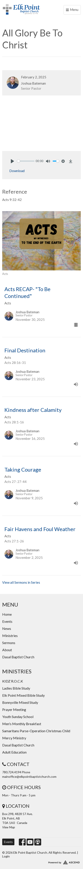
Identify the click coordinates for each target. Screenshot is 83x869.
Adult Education (14, 752)
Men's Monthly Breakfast (21, 724)
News (6, 628)
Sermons (8, 643)
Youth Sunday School (17, 716)
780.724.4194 (11, 772)
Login (6, 856)
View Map (8, 827)
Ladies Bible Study (16, 688)
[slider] (26, 161)
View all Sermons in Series (21, 582)
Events (7, 621)
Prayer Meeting (14, 709)
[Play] (12, 161)
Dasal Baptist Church (18, 657)
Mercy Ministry (14, 738)
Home (7, 614)
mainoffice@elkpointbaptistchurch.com (29, 776)
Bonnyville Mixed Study (20, 702)
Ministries (10, 635)
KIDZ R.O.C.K (12, 681)
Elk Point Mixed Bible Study (23, 695)
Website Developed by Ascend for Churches (41, 861)
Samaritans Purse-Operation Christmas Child (36, 731)
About (7, 650)
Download (17, 171)
